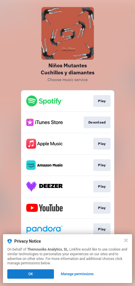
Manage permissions (77, 274)
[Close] (126, 240)
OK (30, 274)
